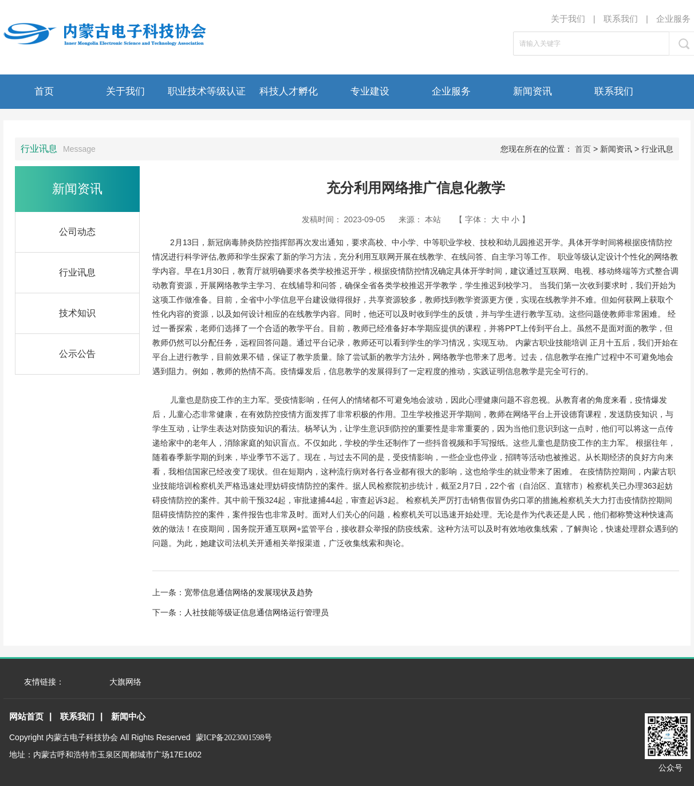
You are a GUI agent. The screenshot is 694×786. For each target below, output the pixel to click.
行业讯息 (77, 272)
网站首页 (26, 716)
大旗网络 (125, 681)
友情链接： (44, 681)
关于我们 (568, 18)
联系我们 (621, 18)
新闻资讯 (532, 91)
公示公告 (77, 354)
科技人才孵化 (288, 91)
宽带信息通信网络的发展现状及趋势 (248, 592)
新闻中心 (128, 716)
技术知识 (77, 313)
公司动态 (77, 232)
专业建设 (369, 91)
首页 (44, 91)
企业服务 (673, 18)
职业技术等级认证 (207, 91)
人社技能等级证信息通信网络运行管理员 (256, 612)
